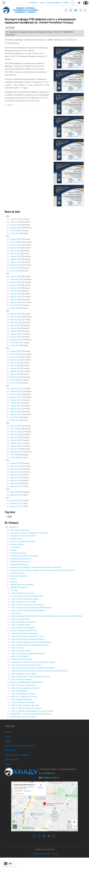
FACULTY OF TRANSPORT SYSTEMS (23, 697)
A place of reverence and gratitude (22, 541)
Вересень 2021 (16, 397)
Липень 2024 (15, 291)
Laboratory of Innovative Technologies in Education (29, 533)
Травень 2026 (15, 222)
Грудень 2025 (15, 239)
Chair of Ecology (17, 648)
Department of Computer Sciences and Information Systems (33, 662)
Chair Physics (16, 613)
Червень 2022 (15, 368)
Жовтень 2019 (15, 469)
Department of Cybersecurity (21, 659)
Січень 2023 (14, 345)
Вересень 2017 (16, 506)
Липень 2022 (15, 365)
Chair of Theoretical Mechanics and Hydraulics (28, 610)
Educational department (19, 576)
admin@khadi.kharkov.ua (49, 778)
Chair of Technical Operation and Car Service (27, 605)
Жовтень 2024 (15, 282)
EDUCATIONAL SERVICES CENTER (23, 717)
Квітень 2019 (15, 483)
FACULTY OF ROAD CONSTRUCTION (23, 630)
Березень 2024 (16, 302)
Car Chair (14, 590)
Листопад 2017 (16, 500)
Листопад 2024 (16, 279)
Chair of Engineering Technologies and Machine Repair (31, 607)
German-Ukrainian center (19, 564)
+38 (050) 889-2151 (47, 773)
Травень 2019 (15, 480)
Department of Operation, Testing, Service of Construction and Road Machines (39, 671)
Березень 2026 (16, 228)
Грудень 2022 (15, 351)
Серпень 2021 (15, 400)
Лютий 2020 (15, 455)
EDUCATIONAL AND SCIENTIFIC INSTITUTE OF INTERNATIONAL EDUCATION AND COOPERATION (46, 616)
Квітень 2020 (15, 449)
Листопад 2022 (16, 354)
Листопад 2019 (16, 466)
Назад (9, 105)
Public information (52, 3)
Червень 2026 (15, 219)
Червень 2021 (15, 406)
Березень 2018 (16, 495)
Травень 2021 (15, 409)
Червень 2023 (15, 331)
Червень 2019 (15, 477)
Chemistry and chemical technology (24, 633)
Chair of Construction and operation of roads (27, 636)
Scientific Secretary (17, 573)
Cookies (55, 854)
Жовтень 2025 (15, 245)
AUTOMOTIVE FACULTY (19, 587)
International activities (18, 553)
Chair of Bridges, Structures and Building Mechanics (30, 645)
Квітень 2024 (15, 299)
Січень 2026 (14, 233)
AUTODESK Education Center (21, 559)
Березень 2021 (16, 414)
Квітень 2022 (15, 374)
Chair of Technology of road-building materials (28, 639)
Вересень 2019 (16, 472)
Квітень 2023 (15, 337)
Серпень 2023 (15, 325)
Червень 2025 (15, 256)
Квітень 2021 (15, 411)
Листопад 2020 (16, 429)
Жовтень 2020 (15, 432)
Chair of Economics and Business (23, 685)
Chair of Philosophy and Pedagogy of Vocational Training (32, 711)
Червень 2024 (15, 294)
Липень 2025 (15, 253)
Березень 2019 (16, 486)
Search (72, 3)
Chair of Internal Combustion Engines (25, 599)
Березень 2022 (16, 377)
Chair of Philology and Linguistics (23, 622)
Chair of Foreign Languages (21, 679)
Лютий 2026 (15, 230)
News (41, 3)
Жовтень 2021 (15, 394)
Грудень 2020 (15, 426)
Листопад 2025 (16, 242)
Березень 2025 (16, 265)
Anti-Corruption (10, 750)
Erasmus (13, 550)
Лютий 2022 (15, 380)
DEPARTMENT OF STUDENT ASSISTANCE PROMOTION (30, 714)
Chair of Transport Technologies (23, 702)
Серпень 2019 (15, 475)
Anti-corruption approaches (20, 530)
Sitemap (65, 3)
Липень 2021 (15, 403)
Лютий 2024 (15, 305)
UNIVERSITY (13, 527)
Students (8, 741)
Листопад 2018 (16, 492)
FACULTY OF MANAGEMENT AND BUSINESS (26, 682)
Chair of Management (19, 691)
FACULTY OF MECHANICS (19, 656)
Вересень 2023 (16, 322)
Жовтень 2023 (15, 319)
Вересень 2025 (16, 248)
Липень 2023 (15, 328)
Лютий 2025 (15, 268)
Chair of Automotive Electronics (23, 593)
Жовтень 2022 (15, 357)
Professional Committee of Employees (24, 556)
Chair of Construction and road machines (26, 665)
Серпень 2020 (15, 437)
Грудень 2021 (15, 388)
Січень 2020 (14, 457)
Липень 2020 (15, 440)
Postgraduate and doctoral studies (22, 536)
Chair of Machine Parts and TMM (23, 602)
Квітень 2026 (15, 225)
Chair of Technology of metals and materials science (30, 676)
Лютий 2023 (15, 342)
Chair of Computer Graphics (21, 651)
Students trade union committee (22, 584)
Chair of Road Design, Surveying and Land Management (31, 642)
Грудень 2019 (15, 463)
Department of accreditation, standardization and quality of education (35, 567)
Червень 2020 (15, 443)
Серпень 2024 (15, 288)
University (32, 3)
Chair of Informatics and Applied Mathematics (28, 653)
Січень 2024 (14, 308)
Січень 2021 (14, 420)
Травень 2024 (15, 296)
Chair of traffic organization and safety (25, 705)
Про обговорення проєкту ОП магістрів (27, 596)
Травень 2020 (15, 446)
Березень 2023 (16, 340)
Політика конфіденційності (40, 854)
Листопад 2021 (16, 391)
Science (13, 579)
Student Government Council (20, 561)
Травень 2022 (15, 371)
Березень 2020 (16, 452)
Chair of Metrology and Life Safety (23, 674)
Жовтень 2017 (15, 503)
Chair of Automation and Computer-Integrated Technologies (33, 668)
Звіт (10, 516)
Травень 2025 (15, 259)
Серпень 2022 (15, 363)
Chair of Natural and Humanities (23, 628)
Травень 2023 (15, 334)
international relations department (17, 755)
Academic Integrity (17, 544)
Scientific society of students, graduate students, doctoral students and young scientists (42, 570)
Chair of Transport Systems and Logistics (26, 708)
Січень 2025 (14, 271)
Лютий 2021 (15, 417)
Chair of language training (20, 625)
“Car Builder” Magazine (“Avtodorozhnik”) (20, 746)
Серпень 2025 (15, 251)
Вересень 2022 (16, 360)
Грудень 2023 (15, 314)
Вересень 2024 (16, 285)
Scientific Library (16, 538)
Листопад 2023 (16, 317)
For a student (15, 547)
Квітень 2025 (15, 262)
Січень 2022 (14, 383)
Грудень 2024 (15, 276)
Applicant (13, 582)
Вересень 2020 (16, 434)
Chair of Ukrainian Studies (20, 619)
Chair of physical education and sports (25, 688)
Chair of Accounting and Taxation (23, 694)
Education (8, 732)
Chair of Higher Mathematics (21, 699)
